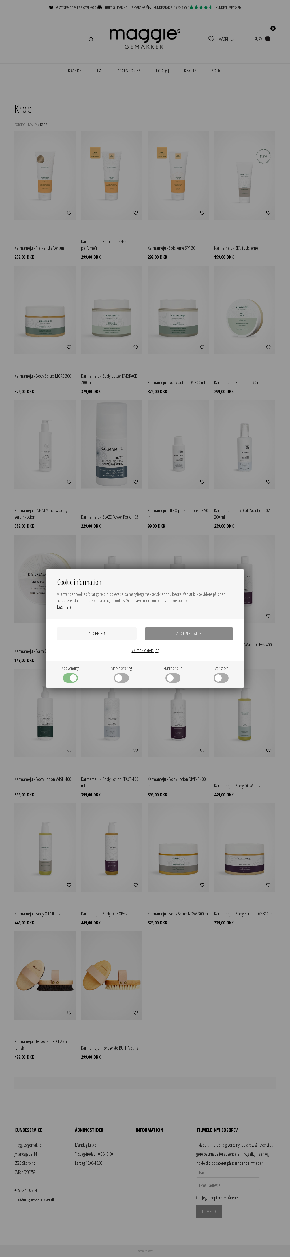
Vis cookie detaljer (145, 650)
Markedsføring (121, 674)
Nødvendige (70, 674)
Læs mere (64, 607)
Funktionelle (172, 674)
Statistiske (221, 674)
